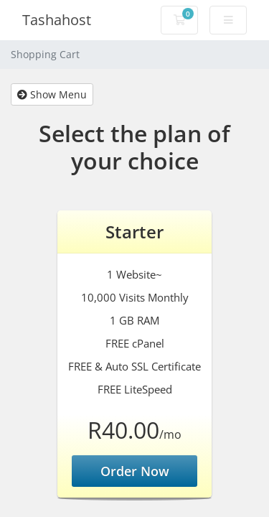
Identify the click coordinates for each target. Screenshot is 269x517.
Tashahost (56, 19)
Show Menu (52, 94)
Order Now (134, 471)
